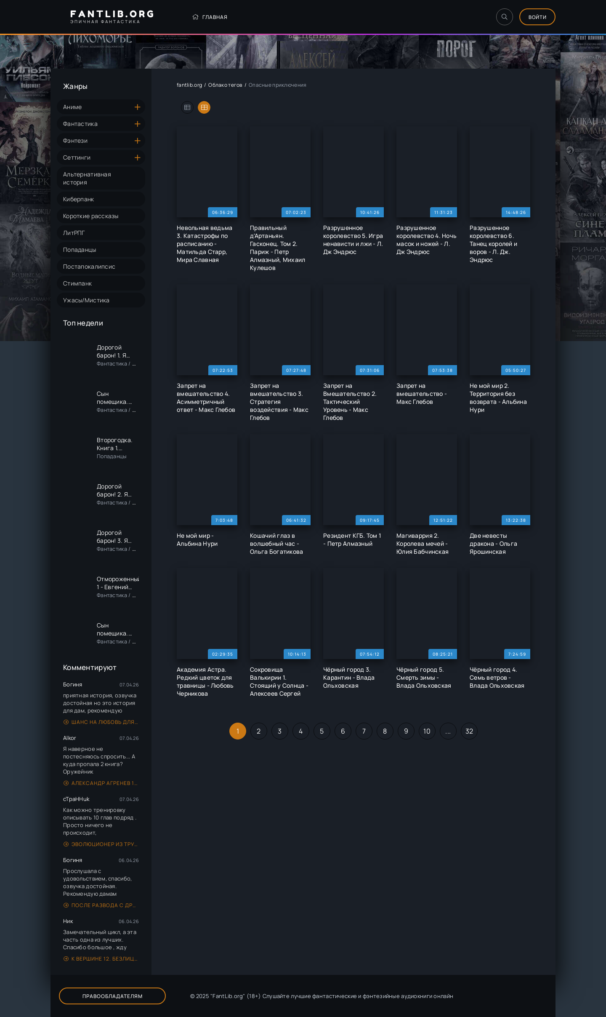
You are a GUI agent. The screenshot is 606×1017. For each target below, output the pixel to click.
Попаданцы (79, 250)
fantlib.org (189, 84)
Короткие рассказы (91, 216)
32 (469, 731)
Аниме (72, 107)
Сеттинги (76, 157)
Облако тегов (225, 84)
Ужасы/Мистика (86, 300)
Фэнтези (75, 140)
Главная (199, 17)
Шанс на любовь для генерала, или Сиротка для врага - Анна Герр (101, 722)
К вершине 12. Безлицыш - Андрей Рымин (101, 958)
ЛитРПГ (74, 233)
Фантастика (80, 124)
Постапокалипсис (89, 266)
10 (427, 731)
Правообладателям (105, 996)
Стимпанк (77, 283)
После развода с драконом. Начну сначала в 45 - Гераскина (101, 905)
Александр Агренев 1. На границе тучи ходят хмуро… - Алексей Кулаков (101, 783)
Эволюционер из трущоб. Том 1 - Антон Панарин (101, 844)
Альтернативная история (87, 178)
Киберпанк (78, 199)
